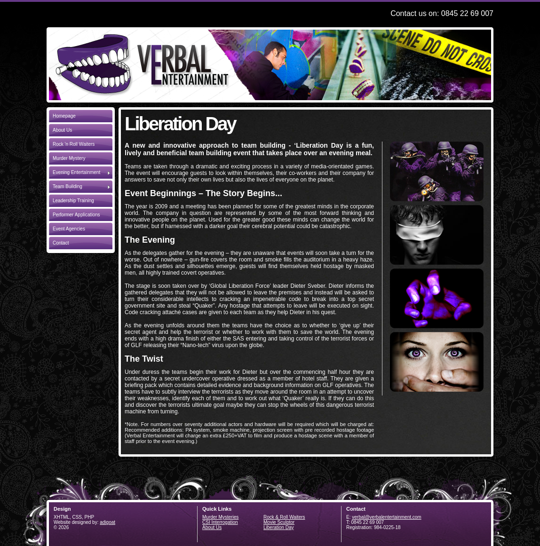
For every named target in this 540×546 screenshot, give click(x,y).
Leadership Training (73, 200)
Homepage (64, 116)
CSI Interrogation (220, 522)
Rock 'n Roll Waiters (74, 144)
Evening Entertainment (81, 172)
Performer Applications (76, 214)
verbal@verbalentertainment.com (386, 517)
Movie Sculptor (278, 522)
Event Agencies (69, 228)
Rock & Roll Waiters (284, 517)
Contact (61, 242)
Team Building (81, 186)
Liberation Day (278, 527)
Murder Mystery (69, 158)
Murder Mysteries (220, 517)
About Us (62, 130)
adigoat (107, 522)
